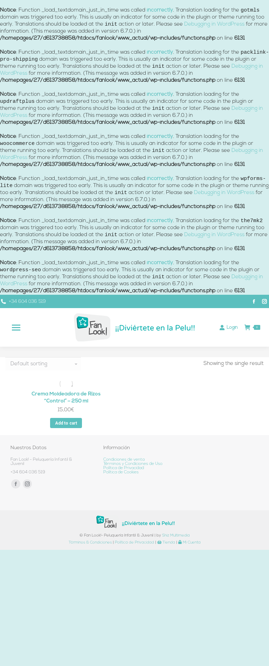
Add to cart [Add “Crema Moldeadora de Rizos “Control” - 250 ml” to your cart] (66, 423)
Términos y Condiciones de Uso (133, 464)
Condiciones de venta (124, 460)
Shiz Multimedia (176, 536)
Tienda (166, 543)
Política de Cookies (121, 472)
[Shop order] (43, 364)
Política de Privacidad (123, 468)
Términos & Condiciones (90, 543)
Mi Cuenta (189, 543)
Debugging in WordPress (214, 24)
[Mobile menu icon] (16, 327)
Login (228, 327)
